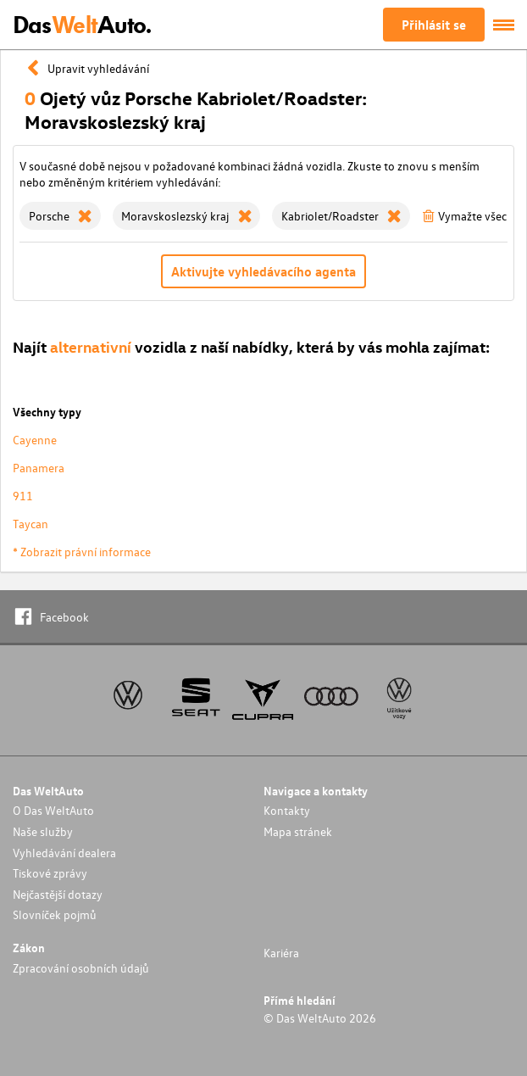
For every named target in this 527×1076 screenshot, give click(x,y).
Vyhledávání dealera (64, 853)
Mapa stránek (298, 831)
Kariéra (281, 953)
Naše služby (43, 831)
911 (23, 496)
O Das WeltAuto (53, 810)
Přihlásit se (434, 24)
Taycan (30, 524)
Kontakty (287, 810)
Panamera (38, 468)
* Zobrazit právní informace (82, 552)
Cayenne (35, 440)
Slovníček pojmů (55, 914)
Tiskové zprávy (50, 873)
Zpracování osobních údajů (81, 968)
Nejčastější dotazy (58, 894)
